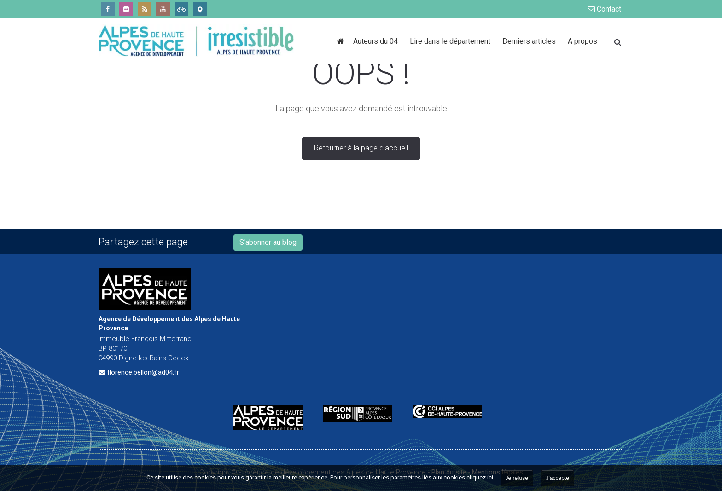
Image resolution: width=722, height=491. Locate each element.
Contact (604, 9)
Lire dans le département (451, 41)
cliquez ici (479, 477)
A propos (582, 41)
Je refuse (517, 478)
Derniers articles (530, 41)
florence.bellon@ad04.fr (143, 372)
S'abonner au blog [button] (268, 242)
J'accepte (557, 478)
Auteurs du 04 (377, 41)
